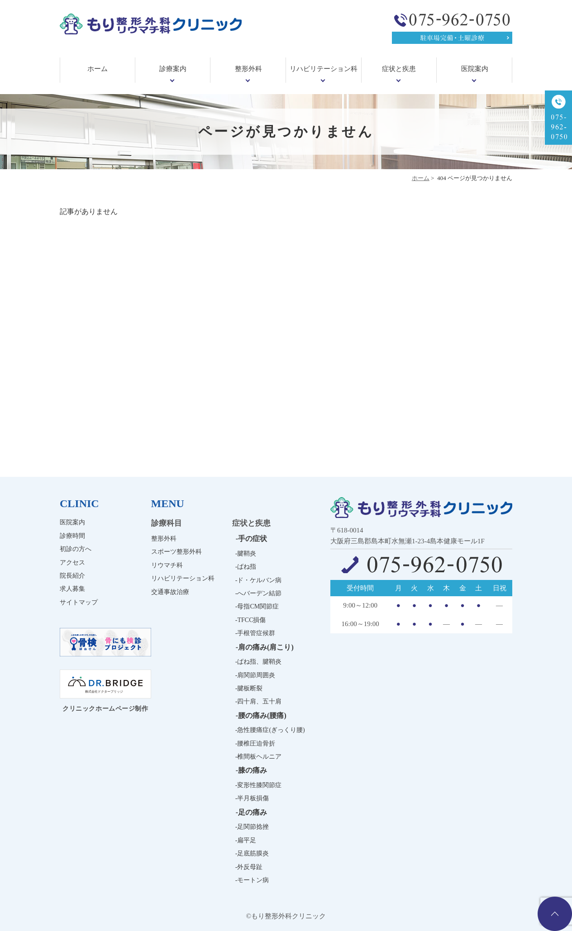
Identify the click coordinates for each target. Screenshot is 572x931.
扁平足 (246, 840)
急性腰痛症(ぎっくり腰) (271, 730)
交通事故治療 (170, 592)
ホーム (97, 68)
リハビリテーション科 (324, 68)
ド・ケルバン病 (259, 580)
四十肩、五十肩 (259, 701)
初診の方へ (75, 549)
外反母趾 (249, 867)
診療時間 (72, 535)
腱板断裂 (249, 688)
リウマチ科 (167, 565)
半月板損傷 (253, 798)
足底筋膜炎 (253, 853)
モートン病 (253, 880)
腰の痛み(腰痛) (262, 715)
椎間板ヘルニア (259, 756)
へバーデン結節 (259, 593)
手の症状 (252, 538)
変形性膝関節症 (259, 785)
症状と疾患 (399, 68)
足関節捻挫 (253, 826)
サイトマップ (79, 602)
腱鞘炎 (246, 553)
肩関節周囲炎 (256, 675)
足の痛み (252, 812)
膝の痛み (252, 770)
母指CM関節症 (258, 606)
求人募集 (72, 588)
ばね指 (246, 566)
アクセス (72, 562)
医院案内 (474, 68)
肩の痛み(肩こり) (266, 647)
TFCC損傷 (251, 620)
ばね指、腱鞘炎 (259, 661)
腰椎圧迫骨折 (256, 743)
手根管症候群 (256, 633)
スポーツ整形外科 (176, 551)
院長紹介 (72, 575)
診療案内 (172, 68)
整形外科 (248, 68)
